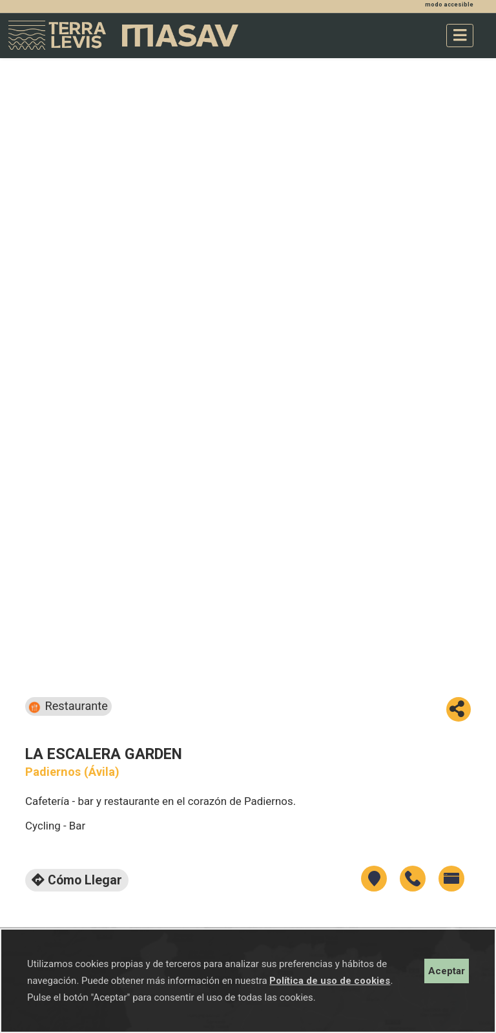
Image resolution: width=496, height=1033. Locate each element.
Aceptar (446, 971)
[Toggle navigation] (459, 35)
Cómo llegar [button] (77, 880)
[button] (458, 709)
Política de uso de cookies (329, 980)
